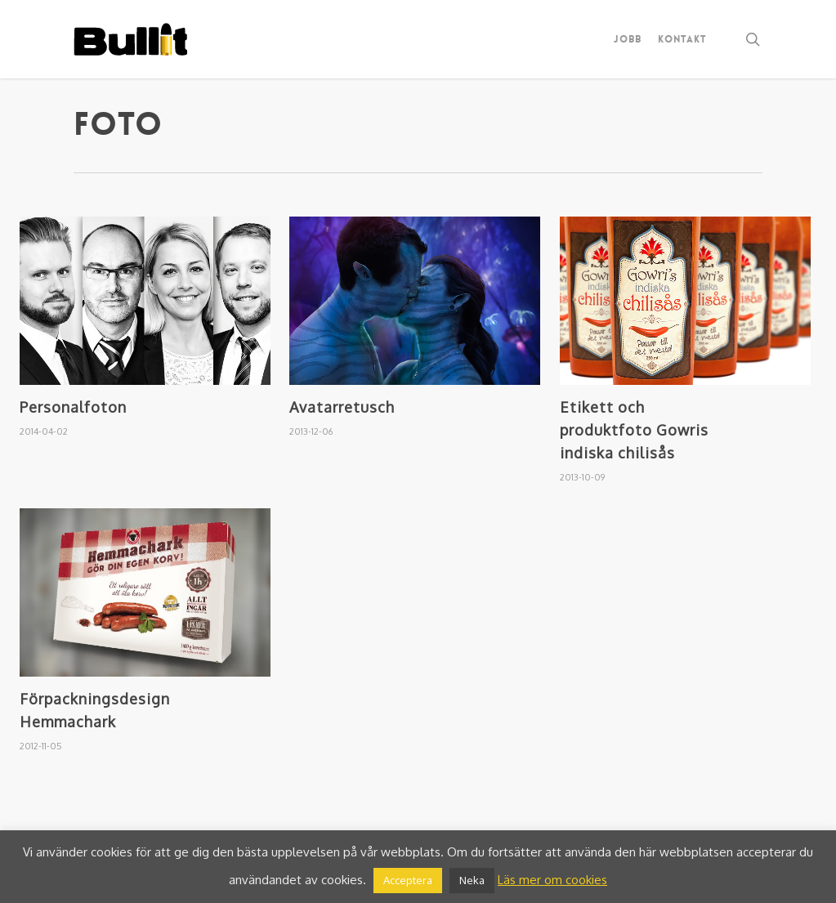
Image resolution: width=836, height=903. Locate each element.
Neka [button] (472, 880)
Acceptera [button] (407, 880)
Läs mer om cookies (552, 879)
